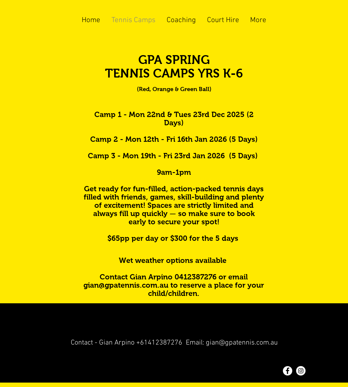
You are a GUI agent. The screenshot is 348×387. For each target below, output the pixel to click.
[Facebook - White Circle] (287, 371)
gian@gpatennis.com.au (125, 285)
